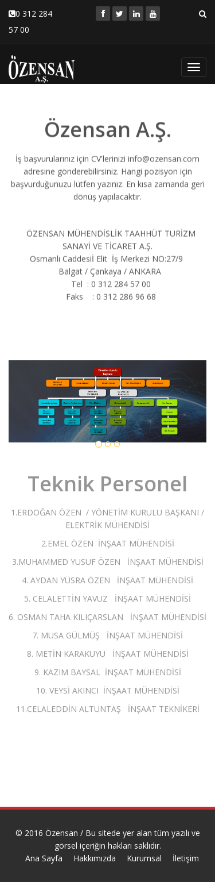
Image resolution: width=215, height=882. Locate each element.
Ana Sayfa (43, 858)
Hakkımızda (94, 858)
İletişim (186, 858)
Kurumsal (144, 858)
